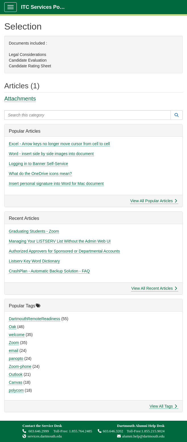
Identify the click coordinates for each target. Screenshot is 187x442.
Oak (12, 326)
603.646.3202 (110, 431)
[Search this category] (87, 115)
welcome (16, 334)
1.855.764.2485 (80, 431)
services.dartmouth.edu (45, 436)
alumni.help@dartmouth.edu (139, 436)
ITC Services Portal (44, 7)
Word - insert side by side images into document (51, 153)
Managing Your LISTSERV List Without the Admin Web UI (60, 241)
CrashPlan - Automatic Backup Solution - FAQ (49, 271)
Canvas (15, 382)
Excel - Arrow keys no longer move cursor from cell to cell (59, 143)
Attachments (20, 98)
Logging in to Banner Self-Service (38, 163)
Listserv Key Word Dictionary (34, 261)
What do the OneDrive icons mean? (40, 173)
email (13, 350)
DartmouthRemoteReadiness (34, 318)
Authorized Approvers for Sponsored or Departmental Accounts (64, 251)
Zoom (14, 342)
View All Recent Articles (154, 288)
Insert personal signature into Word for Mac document (56, 183)
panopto (16, 358)
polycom (16, 390)
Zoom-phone (20, 366)
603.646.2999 (36, 431)
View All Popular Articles (153, 201)
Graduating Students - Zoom (34, 231)
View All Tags (163, 406)
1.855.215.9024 (153, 431)
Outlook (15, 374)
